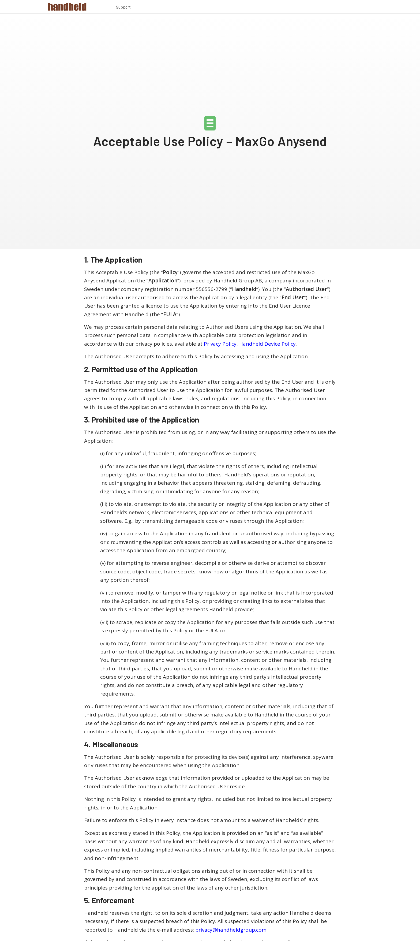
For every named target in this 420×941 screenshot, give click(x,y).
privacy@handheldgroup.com (231, 929)
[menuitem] (123, 7)
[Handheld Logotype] (67, 6)
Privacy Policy (220, 343)
